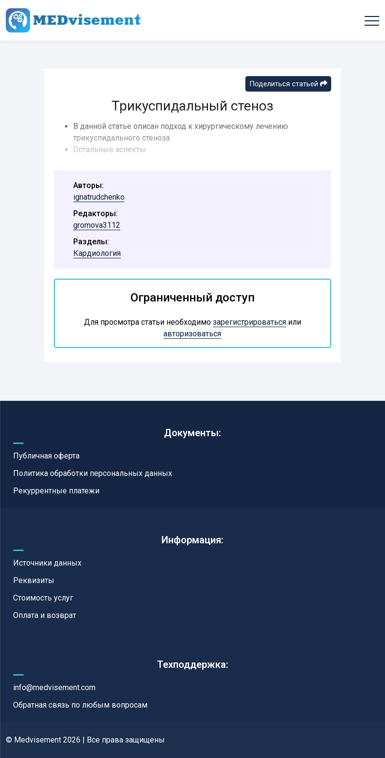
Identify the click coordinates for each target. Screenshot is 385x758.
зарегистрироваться (249, 322)
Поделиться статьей (288, 83)
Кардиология (97, 253)
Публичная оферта (46, 455)
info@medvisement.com (54, 687)
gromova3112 (96, 225)
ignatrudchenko (99, 197)
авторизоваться (192, 333)
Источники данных (47, 563)
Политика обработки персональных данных (92, 473)
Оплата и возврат (44, 615)
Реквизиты (33, 580)
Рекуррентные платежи (56, 490)
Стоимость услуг (43, 597)
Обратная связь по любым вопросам (80, 705)
